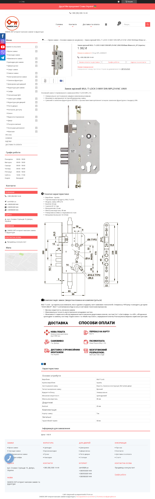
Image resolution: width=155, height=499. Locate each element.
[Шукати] (147, 24)
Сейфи (10, 91)
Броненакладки (50, 451)
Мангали (11, 131)
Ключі (10, 113)
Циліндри (47, 448)
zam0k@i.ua (11, 201)
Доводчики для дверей (17, 84)
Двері (10, 120)
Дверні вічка (85, 451)
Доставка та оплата (91, 24)
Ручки (46, 454)
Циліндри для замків (15, 62)
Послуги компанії (14, 124)
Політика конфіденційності (106, 497)
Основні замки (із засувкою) (71, 40)
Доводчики (84, 448)
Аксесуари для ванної (16, 128)
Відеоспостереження (16, 117)
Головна (59, 24)
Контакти (73, 24)
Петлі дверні (13, 106)
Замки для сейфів (14, 99)
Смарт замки (13, 69)
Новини (8, 138)
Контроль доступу (15, 110)
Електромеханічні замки (17, 77)
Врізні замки (53, 40)
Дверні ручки (13, 66)
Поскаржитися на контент (85, 497)
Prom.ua (90, 494)
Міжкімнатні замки (15, 58)
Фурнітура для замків (16, 88)
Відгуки (8, 141)
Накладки (48, 457)
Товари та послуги (13, 47)
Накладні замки (14, 55)
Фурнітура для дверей (16, 102)
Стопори (83, 457)
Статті (118, 457)
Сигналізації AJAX (14, 95)
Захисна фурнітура (15, 80)
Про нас (8, 135)
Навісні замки (13, 73)
